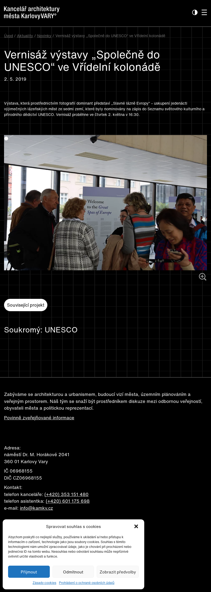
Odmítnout (73, 572)
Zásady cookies (44, 582)
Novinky (44, 35)
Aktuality (25, 35)
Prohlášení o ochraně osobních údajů (86, 582)
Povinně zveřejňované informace (39, 417)
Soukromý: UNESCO (41, 329)
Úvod (8, 35)
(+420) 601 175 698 (68, 501)
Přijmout (29, 572)
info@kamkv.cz (36, 508)
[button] (136, 526)
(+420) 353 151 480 (66, 494)
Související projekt (25, 305)
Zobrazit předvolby (118, 572)
